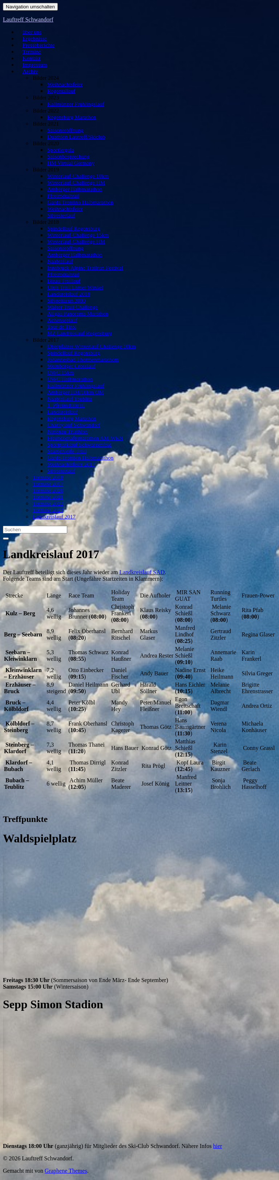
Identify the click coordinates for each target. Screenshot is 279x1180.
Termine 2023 (48, 510)
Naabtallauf (60, 261)
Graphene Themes (66, 1171)
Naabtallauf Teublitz (68, 399)
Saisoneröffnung (64, 130)
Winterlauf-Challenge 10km (74, 176)
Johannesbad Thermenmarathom (78, 359)
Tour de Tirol (61, 327)
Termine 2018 (48, 477)
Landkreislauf (62, 412)
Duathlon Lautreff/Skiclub (73, 137)
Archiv (27, 71)
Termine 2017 (48, 484)
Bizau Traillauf (63, 281)
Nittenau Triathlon (66, 431)
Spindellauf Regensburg (71, 228)
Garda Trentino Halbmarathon (76, 202)
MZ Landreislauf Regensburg (76, 333)
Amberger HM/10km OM (72, 392)
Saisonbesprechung (67, 156)
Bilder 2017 (46, 340)
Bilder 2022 (46, 111)
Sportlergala (60, 150)
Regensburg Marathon (69, 117)
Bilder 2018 (46, 222)
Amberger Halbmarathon (72, 189)
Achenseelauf (62, 320)
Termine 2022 (48, 503)
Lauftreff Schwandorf (28, 19)
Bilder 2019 (46, 169)
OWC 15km (60, 373)
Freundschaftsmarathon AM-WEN (80, 438)
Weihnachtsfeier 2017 (69, 464)
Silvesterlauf (61, 215)
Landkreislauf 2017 (53, 517)
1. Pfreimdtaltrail (65, 405)
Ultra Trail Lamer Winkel (72, 287)
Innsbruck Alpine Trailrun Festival (80, 268)
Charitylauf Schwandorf (71, 425)
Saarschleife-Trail (65, 451)
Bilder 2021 (46, 124)
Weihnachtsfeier (64, 84)
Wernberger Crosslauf (69, 366)
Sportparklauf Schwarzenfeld (75, 445)
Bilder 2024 (46, 78)
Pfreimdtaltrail (63, 196)
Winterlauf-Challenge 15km (74, 235)
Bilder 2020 (46, 143)
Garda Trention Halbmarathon (76, 458)
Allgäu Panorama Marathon (74, 314)
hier (217, 1146)
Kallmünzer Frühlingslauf (72, 104)
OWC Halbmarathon (68, 379)
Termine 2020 (48, 490)
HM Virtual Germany (69, 163)
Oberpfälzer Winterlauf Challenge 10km (85, 346)
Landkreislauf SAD (142, 572)
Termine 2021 (48, 497)
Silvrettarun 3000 (65, 300)
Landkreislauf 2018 (67, 294)
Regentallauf (61, 91)
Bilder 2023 (46, 97)
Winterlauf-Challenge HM (73, 183)
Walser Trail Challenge (70, 307)
